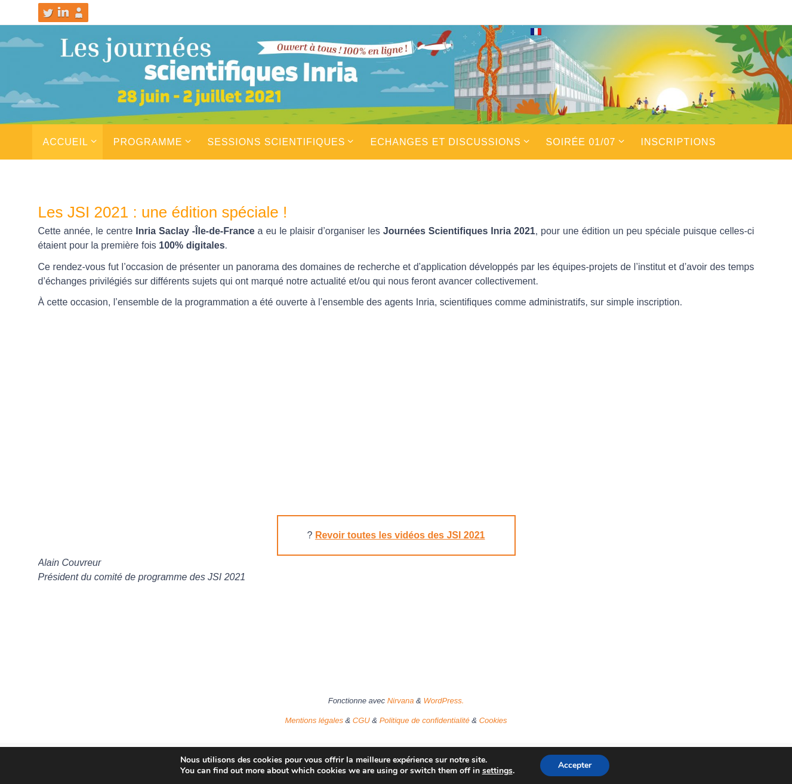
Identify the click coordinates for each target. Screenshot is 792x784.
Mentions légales (314, 720)
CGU (361, 720)
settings (497, 770)
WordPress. (443, 700)
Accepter (574, 765)
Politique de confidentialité (425, 720)
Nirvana (400, 700)
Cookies (493, 720)
